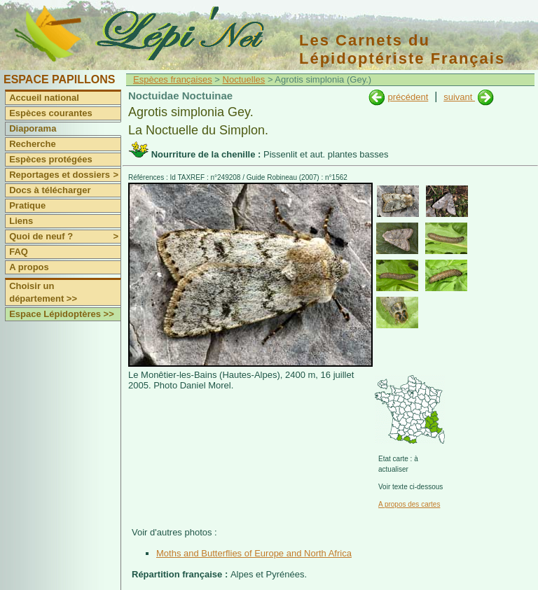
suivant (459, 97)
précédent (407, 97)
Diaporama (32, 128)
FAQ (18, 251)
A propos (29, 267)
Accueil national (44, 97)
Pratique (27, 205)
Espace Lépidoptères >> (61, 314)
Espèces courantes (50, 113)
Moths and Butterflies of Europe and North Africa (254, 553)
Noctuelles (244, 79)
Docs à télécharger (49, 190)
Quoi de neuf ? (64, 236)
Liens (21, 221)
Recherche (32, 144)
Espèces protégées (50, 159)
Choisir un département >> (43, 292)
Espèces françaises (172, 79)
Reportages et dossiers (64, 175)
